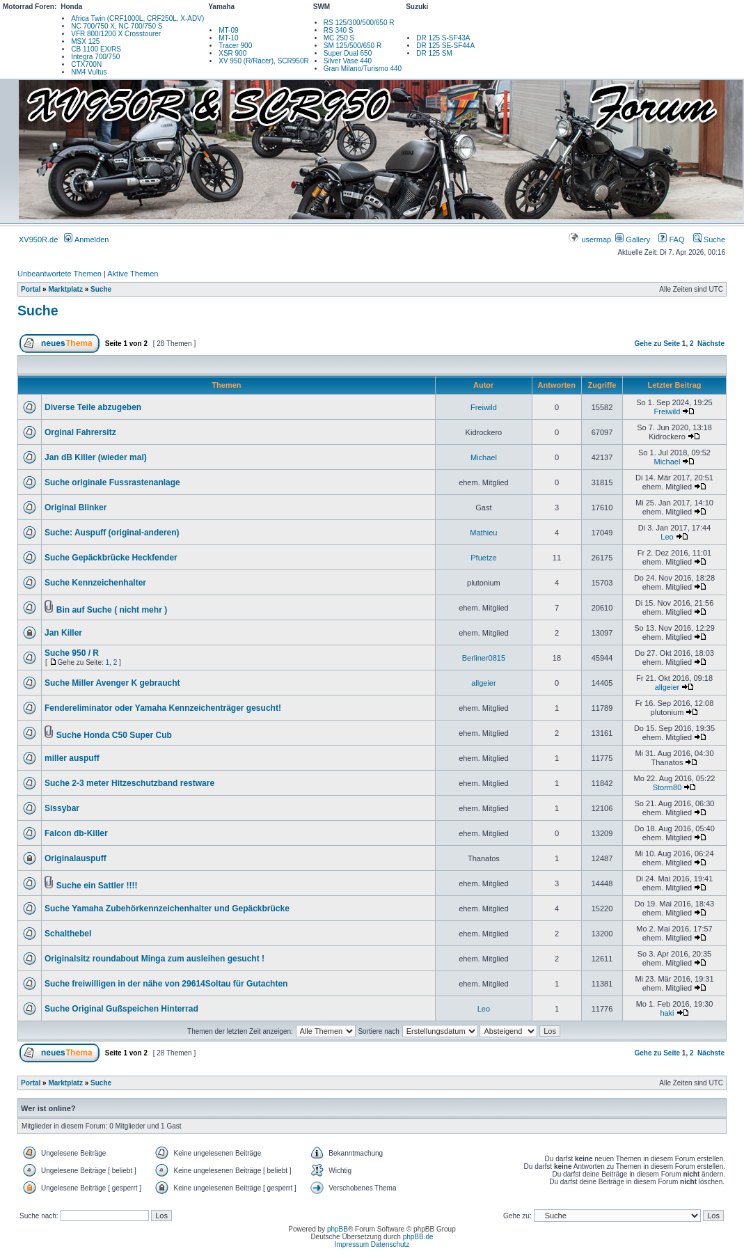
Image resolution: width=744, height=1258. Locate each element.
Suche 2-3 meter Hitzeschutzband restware (129, 783)
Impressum (352, 1244)
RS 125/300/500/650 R (359, 22)
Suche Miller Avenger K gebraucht (112, 683)
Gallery (632, 239)
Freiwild (483, 407)
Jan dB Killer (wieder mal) (96, 457)
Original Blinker (75, 507)
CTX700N (86, 64)
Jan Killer (63, 633)
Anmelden (86, 239)
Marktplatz (65, 289)
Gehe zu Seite (657, 343)
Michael (483, 457)
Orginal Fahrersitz (80, 432)
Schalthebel (68, 933)
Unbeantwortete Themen (59, 273)
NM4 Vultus (88, 72)
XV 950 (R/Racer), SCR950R (264, 61)
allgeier (483, 683)
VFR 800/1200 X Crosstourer (116, 34)
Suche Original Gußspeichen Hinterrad (121, 1009)
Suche (709, 239)
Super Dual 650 (348, 53)
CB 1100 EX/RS (96, 49)
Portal (30, 289)
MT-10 (228, 38)
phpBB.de (418, 1237)
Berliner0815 (483, 658)
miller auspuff (72, 758)
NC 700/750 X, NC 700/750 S (116, 26)
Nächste (711, 343)
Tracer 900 (235, 45)
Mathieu (483, 532)
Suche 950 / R (72, 653)
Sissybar (62, 808)
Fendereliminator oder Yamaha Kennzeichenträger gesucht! (163, 708)
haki (667, 1013)
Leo (666, 537)
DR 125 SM (434, 53)
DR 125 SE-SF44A (445, 45)
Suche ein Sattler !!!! (97, 885)
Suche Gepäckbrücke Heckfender (111, 558)
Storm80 (667, 787)
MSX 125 (85, 41)
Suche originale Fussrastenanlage (112, 482)
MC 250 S (339, 38)
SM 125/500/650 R (352, 45)
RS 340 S (339, 30)
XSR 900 (232, 53)
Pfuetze (483, 557)
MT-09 (228, 30)
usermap (590, 239)
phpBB (337, 1229)
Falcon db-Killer (76, 833)
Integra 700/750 (95, 57)
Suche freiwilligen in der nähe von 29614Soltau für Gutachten (166, 984)
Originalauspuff (75, 858)
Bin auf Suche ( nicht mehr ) (111, 610)
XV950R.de (38, 239)
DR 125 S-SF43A (443, 38)
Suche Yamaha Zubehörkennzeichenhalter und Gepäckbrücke (167, 908)
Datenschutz (390, 1244)
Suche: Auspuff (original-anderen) (112, 532)
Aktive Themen (132, 273)
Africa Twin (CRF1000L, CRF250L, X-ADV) (137, 18)
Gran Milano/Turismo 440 (363, 68)
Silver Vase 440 (348, 61)
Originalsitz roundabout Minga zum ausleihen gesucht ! (154, 959)
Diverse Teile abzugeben (93, 407)
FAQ (671, 239)
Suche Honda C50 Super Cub (114, 735)
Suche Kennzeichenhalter (95, 583)
